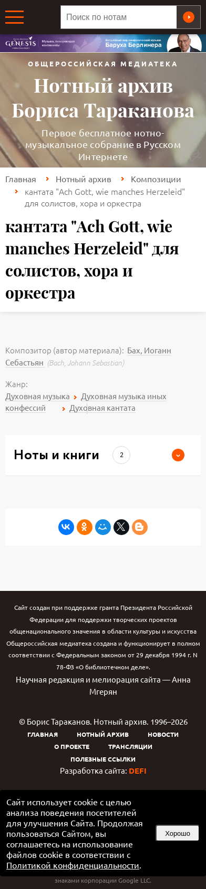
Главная (20, 178)
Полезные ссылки (103, 759)
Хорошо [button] (177, 833)
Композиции (156, 178)
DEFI (138, 770)
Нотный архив (83, 178)
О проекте (71, 746)
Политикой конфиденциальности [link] (72, 865)
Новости (163, 734)
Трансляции (130, 746)
